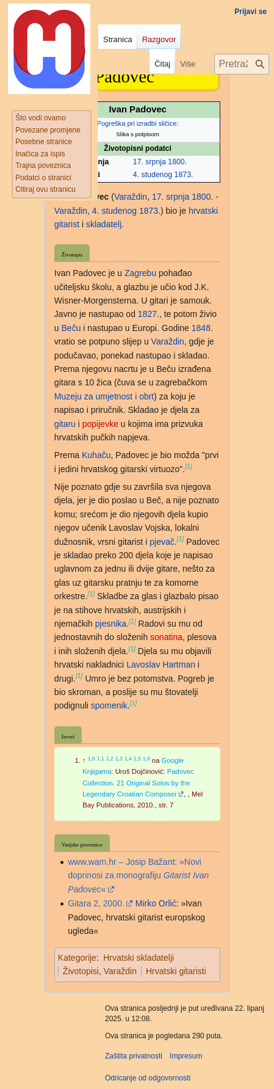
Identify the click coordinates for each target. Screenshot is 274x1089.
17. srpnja (149, 162)
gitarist (66, 224)
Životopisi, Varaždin (100, 971)
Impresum (186, 1056)
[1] (188, 466)
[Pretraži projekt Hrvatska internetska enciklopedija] (241, 64)
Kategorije (77, 958)
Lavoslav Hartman (160, 664)
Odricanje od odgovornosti (147, 1078)
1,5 (137, 759)
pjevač (162, 542)
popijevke (100, 424)
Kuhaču (96, 455)
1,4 (128, 759)
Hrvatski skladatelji (138, 958)
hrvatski (203, 211)
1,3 (119, 759)
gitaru (65, 424)
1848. (202, 328)
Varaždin (130, 197)
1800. (177, 162)
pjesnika (110, 623)
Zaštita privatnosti (133, 1056)
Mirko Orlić (155, 903)
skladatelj (103, 224)
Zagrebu (140, 273)
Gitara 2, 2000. (96, 903)
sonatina (166, 637)
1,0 (91, 759)
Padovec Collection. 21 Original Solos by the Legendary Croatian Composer (138, 782)
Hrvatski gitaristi (176, 971)
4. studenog (152, 174)
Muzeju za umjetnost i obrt (104, 396)
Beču (71, 328)
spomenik (109, 705)
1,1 (100, 759)
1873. (184, 174)
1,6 (146, 759)
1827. (148, 314)
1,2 (110, 759)
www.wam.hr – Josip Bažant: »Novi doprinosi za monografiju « (138, 875)
